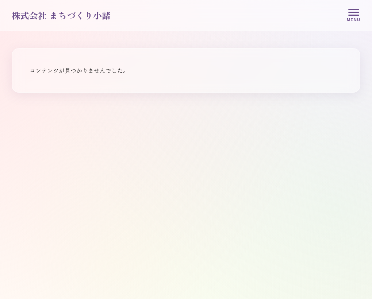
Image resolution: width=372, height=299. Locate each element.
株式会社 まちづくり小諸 (61, 15)
